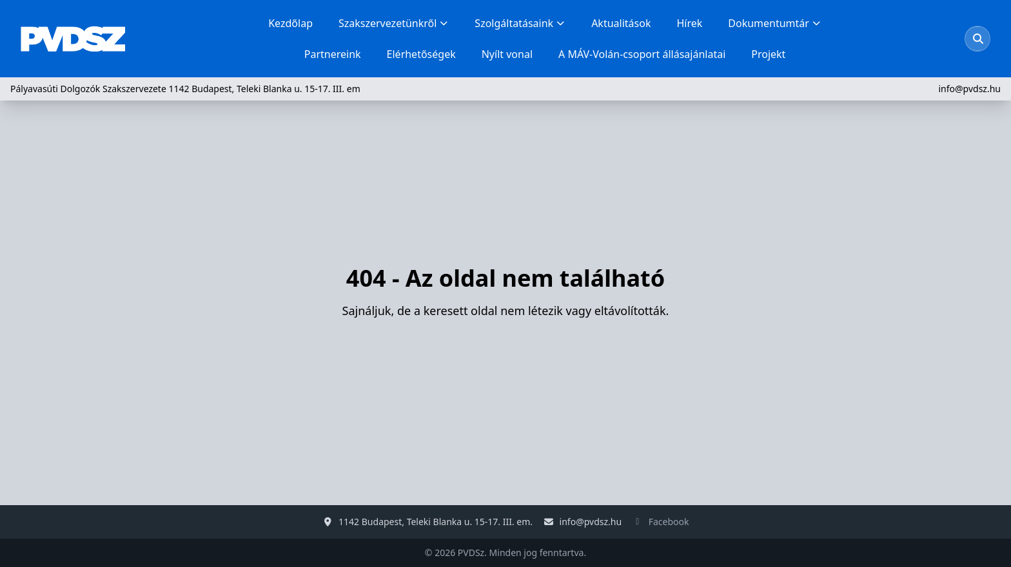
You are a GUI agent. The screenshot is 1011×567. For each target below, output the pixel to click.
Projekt (768, 54)
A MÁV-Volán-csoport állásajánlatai (641, 54)
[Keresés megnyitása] (978, 38)
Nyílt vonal (507, 54)
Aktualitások (621, 23)
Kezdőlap (290, 23)
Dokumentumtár (774, 23)
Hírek (689, 23)
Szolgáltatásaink (520, 23)
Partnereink (332, 54)
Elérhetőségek (421, 54)
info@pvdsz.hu (969, 88)
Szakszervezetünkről (394, 23)
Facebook (669, 521)
